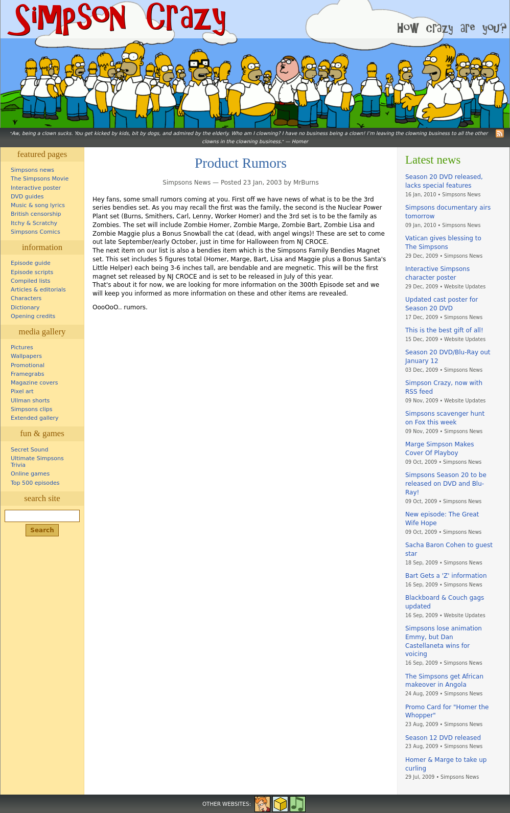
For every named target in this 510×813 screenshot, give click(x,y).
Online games (30, 473)
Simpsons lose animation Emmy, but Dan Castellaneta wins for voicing (443, 641)
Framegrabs (27, 374)
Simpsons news (32, 170)
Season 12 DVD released (443, 737)
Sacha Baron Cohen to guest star (449, 549)
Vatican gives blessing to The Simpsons (443, 243)
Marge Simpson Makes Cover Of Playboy (439, 449)
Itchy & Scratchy (34, 223)
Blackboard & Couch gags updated (444, 602)
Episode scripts (32, 272)
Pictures (22, 347)
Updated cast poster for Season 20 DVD (441, 304)
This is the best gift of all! (444, 330)
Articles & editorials (38, 289)
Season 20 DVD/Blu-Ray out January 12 (447, 357)
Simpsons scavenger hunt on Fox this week (444, 418)
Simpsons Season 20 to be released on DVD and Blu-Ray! (445, 483)
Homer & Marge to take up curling (445, 764)
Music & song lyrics (38, 205)
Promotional (27, 365)
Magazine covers (34, 382)
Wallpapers (26, 356)
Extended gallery (35, 418)
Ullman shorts (30, 400)
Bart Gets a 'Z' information (446, 575)
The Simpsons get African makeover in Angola (444, 681)
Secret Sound (30, 449)
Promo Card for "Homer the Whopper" (447, 711)
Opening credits (33, 316)
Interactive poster (36, 188)
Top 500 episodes (35, 483)
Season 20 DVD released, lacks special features (444, 181)
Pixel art (22, 391)
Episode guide (31, 263)
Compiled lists (31, 281)
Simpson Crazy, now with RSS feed (443, 387)
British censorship (36, 214)
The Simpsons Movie (39, 178)
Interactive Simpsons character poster (437, 273)
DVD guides (27, 196)
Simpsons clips (32, 409)
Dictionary (25, 307)
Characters (26, 298)
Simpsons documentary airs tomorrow (448, 212)
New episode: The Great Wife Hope (442, 519)
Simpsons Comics (35, 232)
